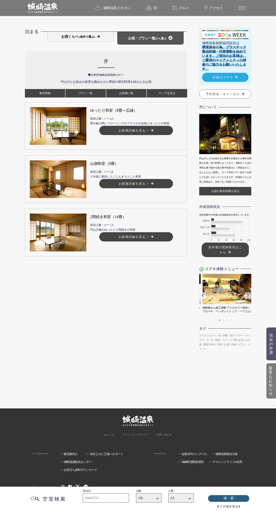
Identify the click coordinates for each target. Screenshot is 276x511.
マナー (240, 335)
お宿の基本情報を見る (225, 191)
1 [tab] (216, 320)
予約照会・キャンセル (223, 94)
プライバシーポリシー (135, 434)
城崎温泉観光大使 (226, 454)
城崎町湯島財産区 (193, 461)
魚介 (232, 335)
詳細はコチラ (223, 77)
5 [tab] (231, 320)
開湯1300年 (209, 344)
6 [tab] (235, 320)
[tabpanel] (225, 295)
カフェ (241, 344)
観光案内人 (71, 454)
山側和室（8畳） (104, 163)
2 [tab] (219, 320)
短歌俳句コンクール (194, 454)
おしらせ (109, 434)
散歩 (217, 340)
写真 (219, 344)
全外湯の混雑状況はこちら (225, 250)
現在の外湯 (271, 350)
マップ (166, 93)
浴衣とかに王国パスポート (106, 454)
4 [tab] (227, 320)
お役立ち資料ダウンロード (80, 469)
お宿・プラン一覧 (147, 38)
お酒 (226, 344)
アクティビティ (207, 335)
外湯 (233, 344)
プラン (85, 93)
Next (248, 295)
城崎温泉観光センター (77, 461)
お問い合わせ (164, 434)
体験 (225, 335)
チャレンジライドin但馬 (227, 461)
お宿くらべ (78, 36)
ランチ (209, 340)
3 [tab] (223, 320)
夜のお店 (239, 340)
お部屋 (126, 93)
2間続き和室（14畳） (108, 217)
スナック (227, 340)
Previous (202, 295)
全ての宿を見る (227, 506)
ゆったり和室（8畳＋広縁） (113, 110)
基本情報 (45, 93)
